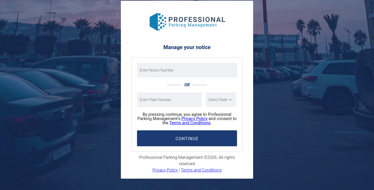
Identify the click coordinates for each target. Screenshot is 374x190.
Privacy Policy (194, 118)
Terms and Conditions (190, 122)
